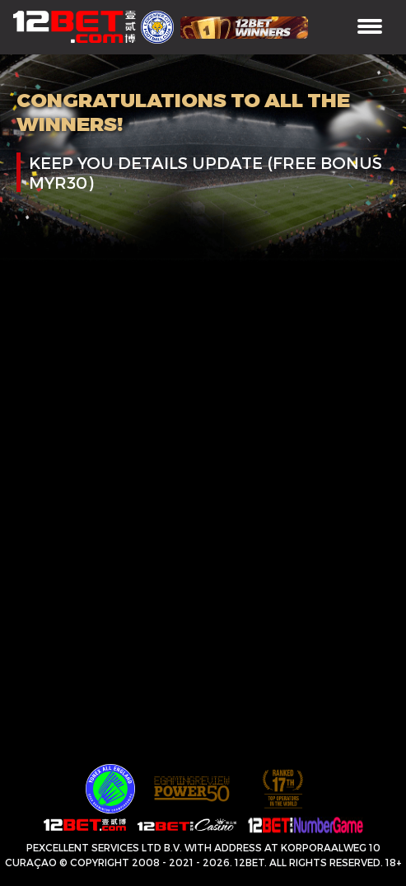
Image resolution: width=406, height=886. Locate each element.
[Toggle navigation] (370, 27)
